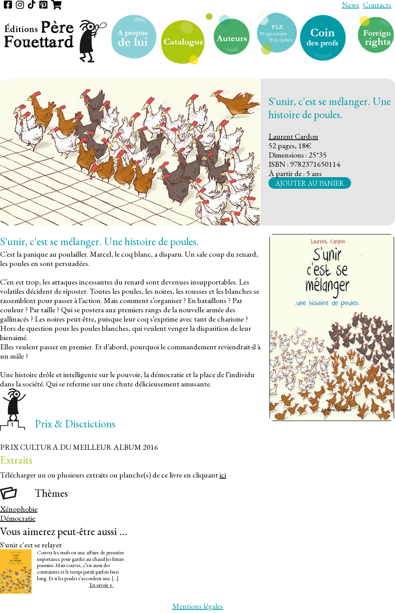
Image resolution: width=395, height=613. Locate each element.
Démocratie (17, 518)
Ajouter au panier (309, 182)
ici (222, 475)
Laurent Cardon (293, 136)
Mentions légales (197, 606)
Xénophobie (18, 509)
